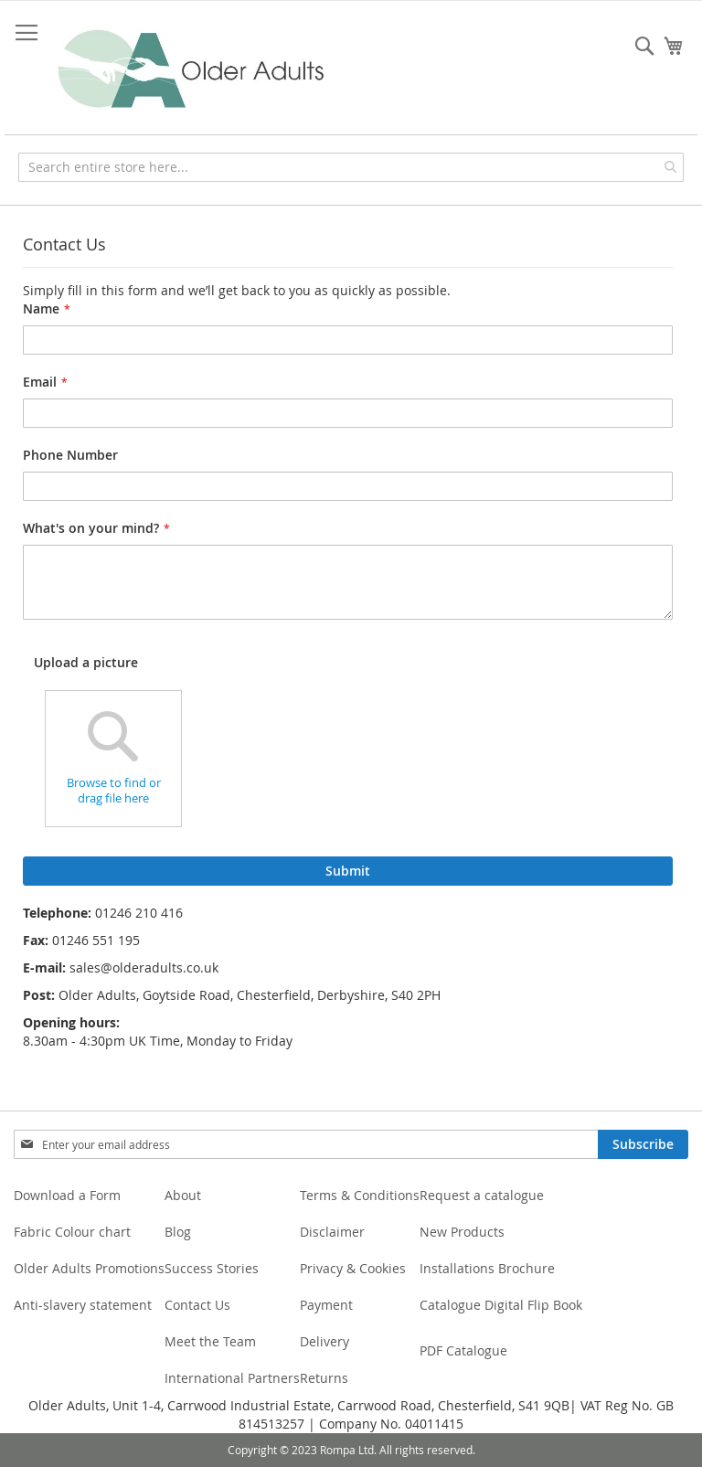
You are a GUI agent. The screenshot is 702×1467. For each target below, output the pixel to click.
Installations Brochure (487, 1268)
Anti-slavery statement (83, 1304)
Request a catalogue (482, 1195)
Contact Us (197, 1304)
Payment (326, 1304)
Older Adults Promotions (89, 1268)
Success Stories (212, 1268)
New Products (462, 1231)
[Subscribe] (643, 1144)
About (183, 1195)
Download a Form (67, 1195)
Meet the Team (210, 1341)
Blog (178, 1231)
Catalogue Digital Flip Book (503, 1304)
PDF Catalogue (463, 1350)
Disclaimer (332, 1231)
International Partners (232, 1378)
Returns (324, 1378)
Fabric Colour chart (72, 1231)
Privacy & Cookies (353, 1268)
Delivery (324, 1341)
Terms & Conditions (360, 1195)
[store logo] (192, 70)
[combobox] (351, 167)
